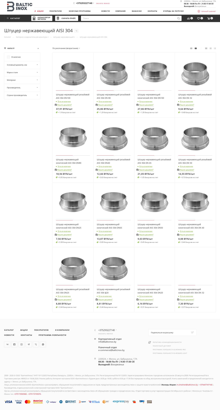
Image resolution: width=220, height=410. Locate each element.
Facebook (14, 344)
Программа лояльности (52, 335)
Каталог (9, 330)
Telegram (29, 344)
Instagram (22, 344)
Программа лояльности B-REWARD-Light (170, 353)
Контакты (26, 335)
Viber (36, 344)
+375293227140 (84, 3)
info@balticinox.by (107, 341)
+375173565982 (20, 394)
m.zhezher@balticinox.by (187, 384)
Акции (24, 330)
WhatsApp (43, 344)
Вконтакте (7, 344)
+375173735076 (34, 394)
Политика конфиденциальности (167, 342)
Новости (9, 335)
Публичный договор (162, 346)
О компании (62, 330)
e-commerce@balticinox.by (111, 350)
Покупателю (41, 330)
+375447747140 (206, 384)
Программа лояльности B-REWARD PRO (169, 350)
